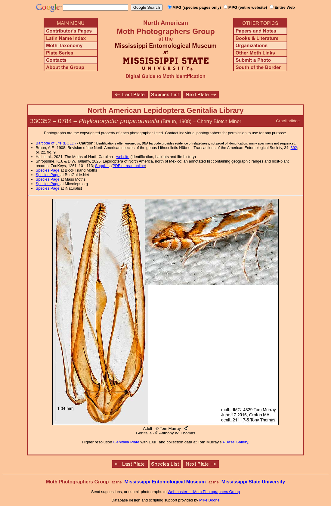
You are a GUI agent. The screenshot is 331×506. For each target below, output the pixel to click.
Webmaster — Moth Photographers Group (204, 491)
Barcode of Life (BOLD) (56, 143)
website (122, 156)
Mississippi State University (253, 481)
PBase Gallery (235, 442)
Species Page (48, 170)
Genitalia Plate (126, 442)
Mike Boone (209, 500)
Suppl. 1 (102, 165)
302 (294, 147)
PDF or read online (129, 165)
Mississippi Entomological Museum (165, 481)
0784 (65, 120)
